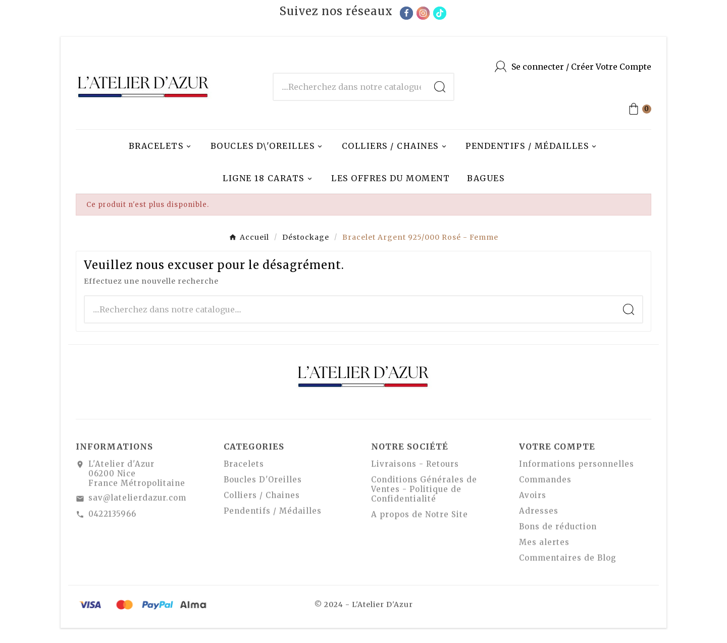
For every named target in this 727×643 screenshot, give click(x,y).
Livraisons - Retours (415, 467)
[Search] (439, 86)
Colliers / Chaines (262, 499)
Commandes (545, 483)
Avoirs (532, 499)
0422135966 (112, 517)
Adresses (538, 514)
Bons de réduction (558, 530)
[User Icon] (573, 66)
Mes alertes (544, 546)
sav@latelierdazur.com (137, 501)
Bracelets (244, 467)
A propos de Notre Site (419, 518)
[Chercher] (350, 87)
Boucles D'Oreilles (263, 483)
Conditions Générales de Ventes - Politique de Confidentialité (424, 492)
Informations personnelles (576, 467)
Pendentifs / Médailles (273, 514)
